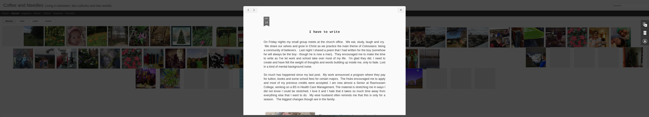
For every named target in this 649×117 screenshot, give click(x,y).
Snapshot (58, 13)
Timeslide (70, 13)
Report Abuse (344, 115)
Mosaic (37, 13)
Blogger (335, 115)
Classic (5, 13)
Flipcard (15, 13)
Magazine (26, 13)
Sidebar (47, 13)
